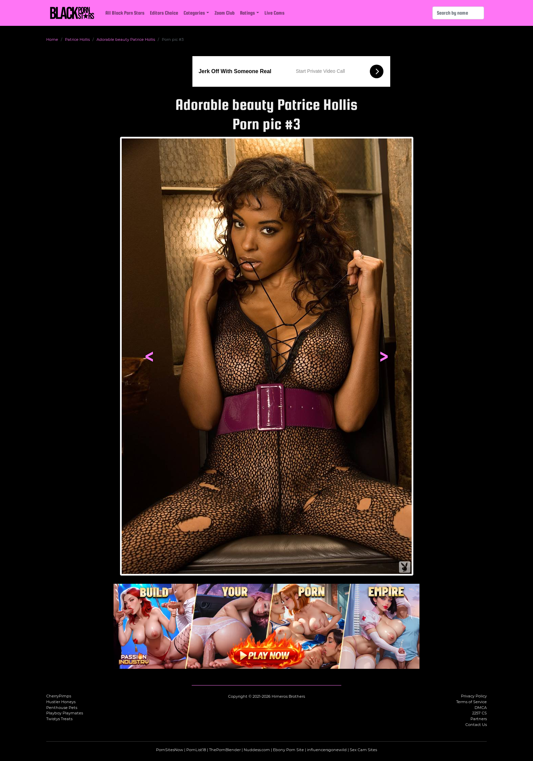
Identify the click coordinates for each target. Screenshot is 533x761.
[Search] (458, 12)
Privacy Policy (474, 696)
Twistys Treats (59, 718)
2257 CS (479, 713)
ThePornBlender (225, 749)
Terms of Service (471, 701)
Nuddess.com (257, 749)
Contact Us (476, 724)
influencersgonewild (327, 749)
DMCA (481, 707)
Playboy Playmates (64, 713)
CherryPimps (58, 696)
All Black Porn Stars (124, 13)
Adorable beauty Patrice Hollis (126, 39)
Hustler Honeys (60, 701)
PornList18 (196, 749)
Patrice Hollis (77, 39)
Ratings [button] (247, 13)
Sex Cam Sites (363, 749)
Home (52, 39)
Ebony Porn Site (288, 749)
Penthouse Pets (61, 707)
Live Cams (274, 13)
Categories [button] (194, 13)
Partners (478, 718)
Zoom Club (224, 13)
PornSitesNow (169, 749)
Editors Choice (164, 13)
